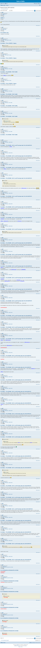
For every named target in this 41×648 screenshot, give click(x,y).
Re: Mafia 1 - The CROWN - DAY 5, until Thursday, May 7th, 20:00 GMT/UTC (16, 145)
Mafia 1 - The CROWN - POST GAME (7, 68)
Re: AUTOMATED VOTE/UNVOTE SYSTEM (9, 570)
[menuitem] (6, 3)
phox (4, 231)
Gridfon (4, 60)
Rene (5, 472)
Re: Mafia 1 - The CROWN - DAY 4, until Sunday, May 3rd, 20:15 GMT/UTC (16, 355)
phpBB (17, 644)
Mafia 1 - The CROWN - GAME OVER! (7, 142)
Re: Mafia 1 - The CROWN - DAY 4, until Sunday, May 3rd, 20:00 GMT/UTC (16, 379)
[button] (40, 10)
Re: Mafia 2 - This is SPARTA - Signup (8, 43)
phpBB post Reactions (17, 645)
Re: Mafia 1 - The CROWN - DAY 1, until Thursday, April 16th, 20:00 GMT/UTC (17, 508)
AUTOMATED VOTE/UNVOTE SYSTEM (7, 567)
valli (2, 12)
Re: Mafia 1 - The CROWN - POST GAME (9, 71)
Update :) (3, 14)
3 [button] (37, 10)
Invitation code (4, 29)
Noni (4, 180)
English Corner (4, 28)
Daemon (4, 45)
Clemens (4, 439)
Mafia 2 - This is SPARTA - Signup (6, 40)
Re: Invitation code (4, 32)
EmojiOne (25, 645)
